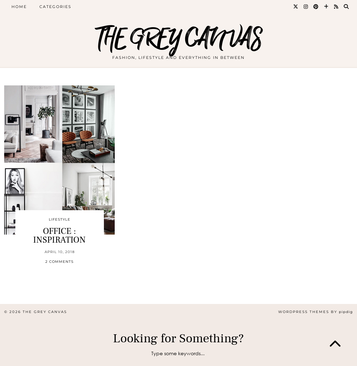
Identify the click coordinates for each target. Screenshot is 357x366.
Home (19, 6)
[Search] (346, 6)
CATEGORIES (55, 6)
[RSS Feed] (336, 6)
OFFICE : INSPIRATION (59, 235)
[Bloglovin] (326, 6)
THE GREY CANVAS (178, 39)
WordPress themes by (315, 312)
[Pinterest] (316, 6)
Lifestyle (59, 219)
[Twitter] (296, 6)
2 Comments (59, 261)
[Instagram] (306, 6)
